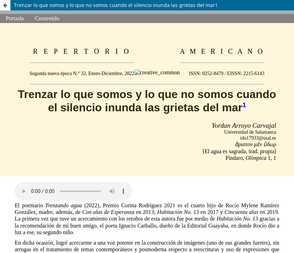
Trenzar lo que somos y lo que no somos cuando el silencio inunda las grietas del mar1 (116, 5)
